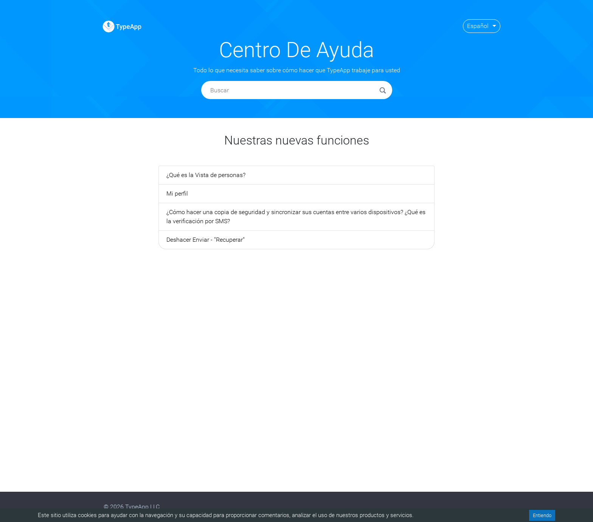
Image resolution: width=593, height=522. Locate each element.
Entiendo (542, 515)
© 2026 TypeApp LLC (132, 506)
